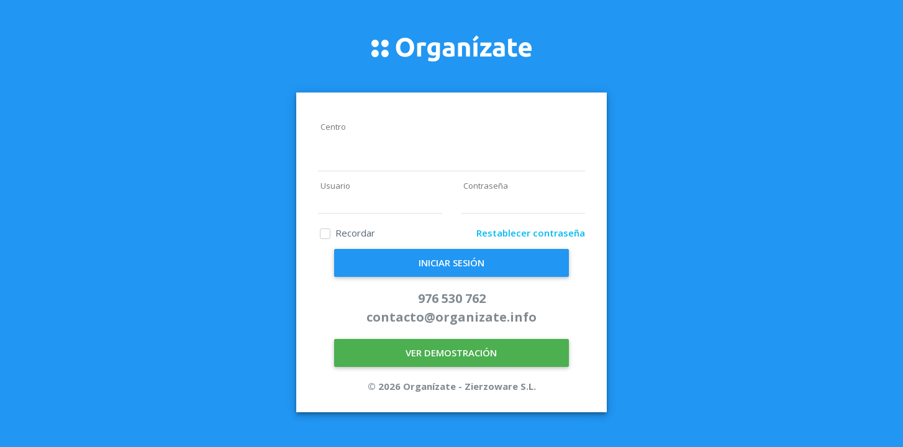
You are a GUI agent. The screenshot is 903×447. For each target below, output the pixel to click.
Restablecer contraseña (530, 233)
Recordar (355, 233)
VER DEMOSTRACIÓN (451, 352)
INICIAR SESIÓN (451, 262)
